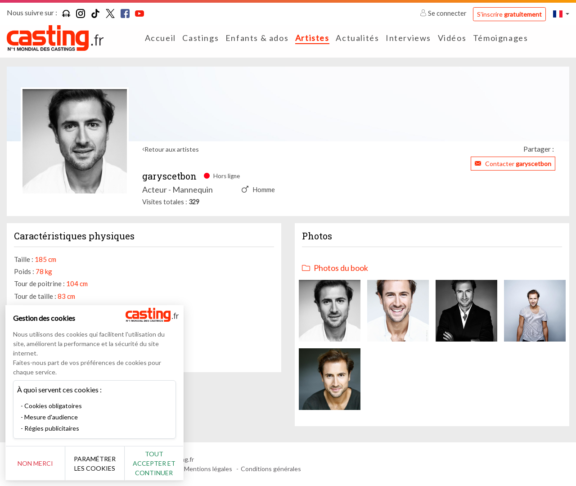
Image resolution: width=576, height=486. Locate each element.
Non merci (37, 463)
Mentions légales (208, 468)
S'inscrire (509, 14)
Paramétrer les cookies (100, 463)
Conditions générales (271, 468)
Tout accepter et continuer (162, 463)
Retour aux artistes (171, 149)
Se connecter (444, 13)
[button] (561, 13)
